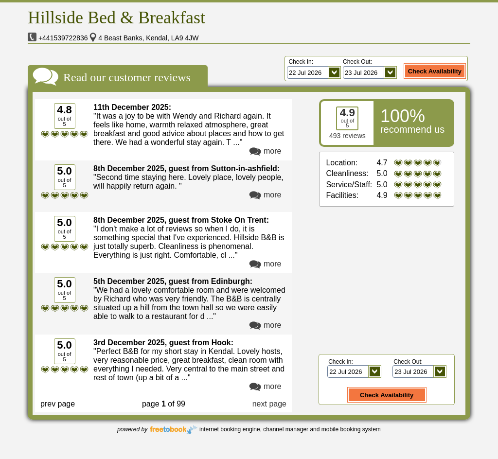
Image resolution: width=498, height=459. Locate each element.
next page (269, 404)
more (272, 151)
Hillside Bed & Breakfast (116, 17)
